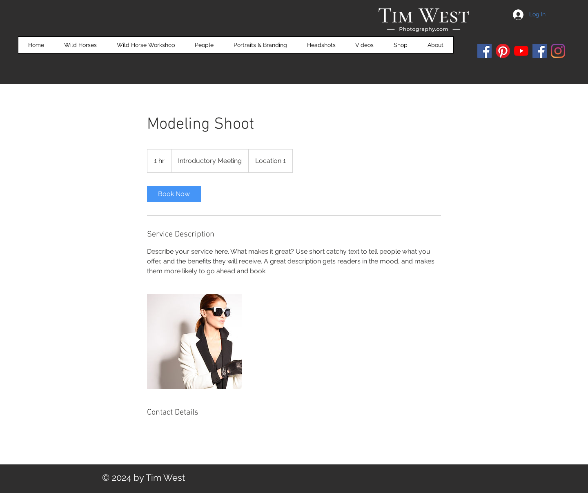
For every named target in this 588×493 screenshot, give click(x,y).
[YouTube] (521, 51)
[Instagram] (558, 51)
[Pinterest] (503, 51)
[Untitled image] (194, 341)
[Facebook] (484, 51)
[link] (174, 194)
